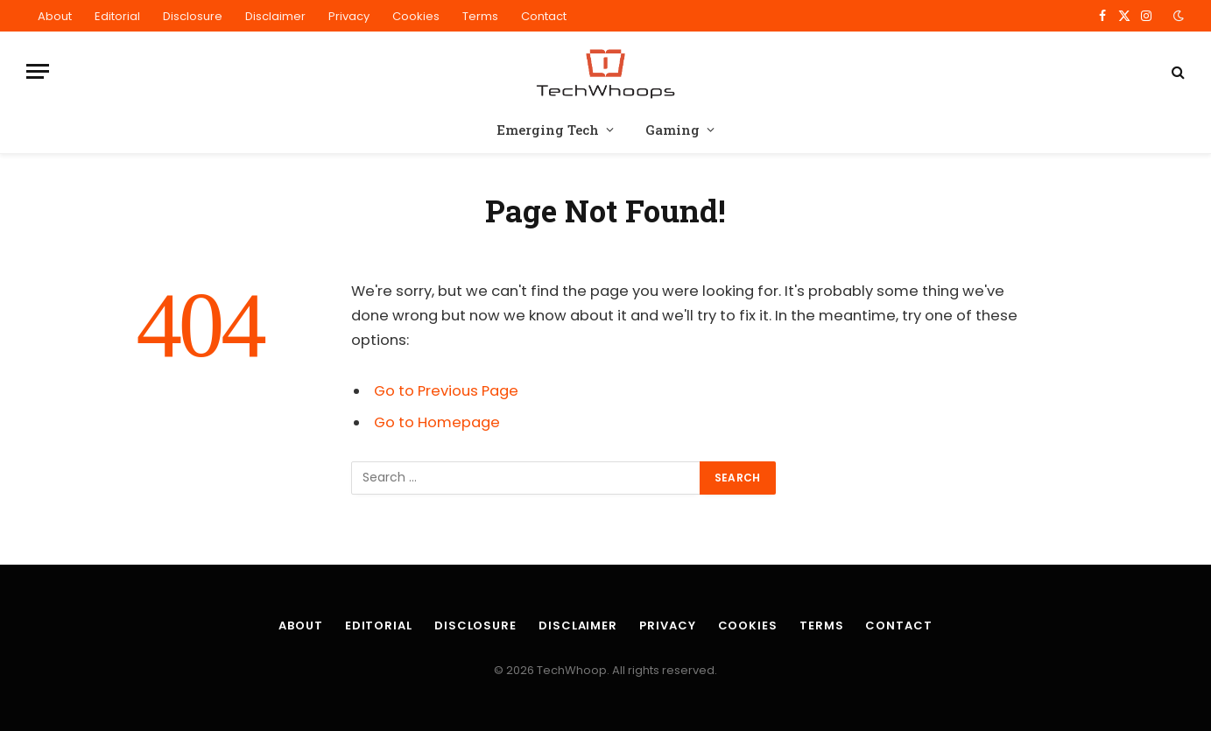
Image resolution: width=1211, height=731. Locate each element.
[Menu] (37, 71)
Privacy (349, 16)
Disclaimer (275, 16)
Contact (544, 16)
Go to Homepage (437, 422)
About (55, 16)
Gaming (672, 129)
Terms (480, 16)
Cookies (416, 16)
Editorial (117, 16)
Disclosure (192, 16)
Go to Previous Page (446, 391)
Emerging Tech (547, 129)
